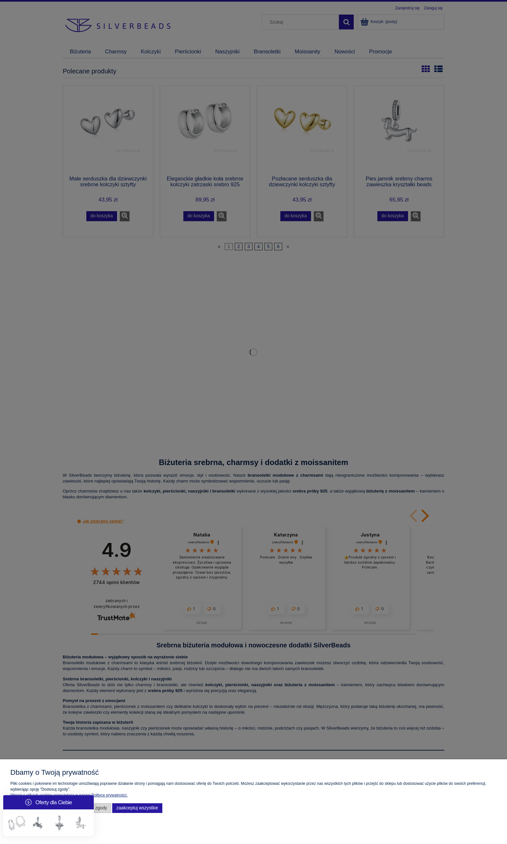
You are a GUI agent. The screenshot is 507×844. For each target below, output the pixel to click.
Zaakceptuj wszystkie (137, 808)
